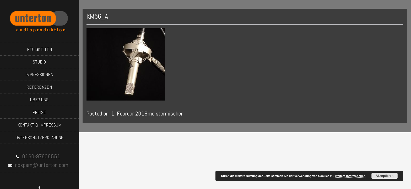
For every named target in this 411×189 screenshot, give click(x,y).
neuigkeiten (39, 49)
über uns (39, 100)
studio (39, 62)
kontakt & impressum (39, 125)
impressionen (39, 74)
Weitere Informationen (350, 175)
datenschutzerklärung (39, 137)
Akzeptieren (384, 176)
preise (39, 112)
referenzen (39, 87)
